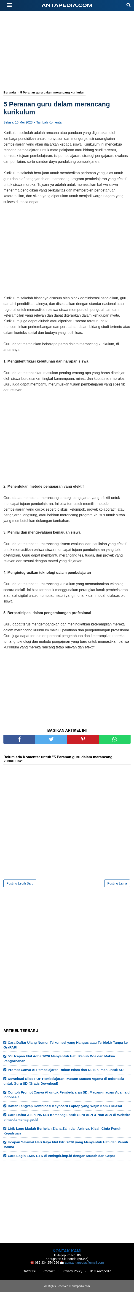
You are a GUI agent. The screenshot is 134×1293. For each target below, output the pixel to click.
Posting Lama (117, 884)
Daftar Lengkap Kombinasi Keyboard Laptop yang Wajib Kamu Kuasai (65, 1107)
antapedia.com (67, 5)
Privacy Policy (73, 1272)
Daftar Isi (28, 1272)
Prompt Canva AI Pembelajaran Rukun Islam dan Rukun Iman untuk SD (65, 1070)
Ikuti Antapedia (101, 1272)
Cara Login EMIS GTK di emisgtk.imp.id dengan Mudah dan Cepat (61, 1156)
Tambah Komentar (49, 123)
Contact (48, 1272)
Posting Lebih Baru (19, 884)
